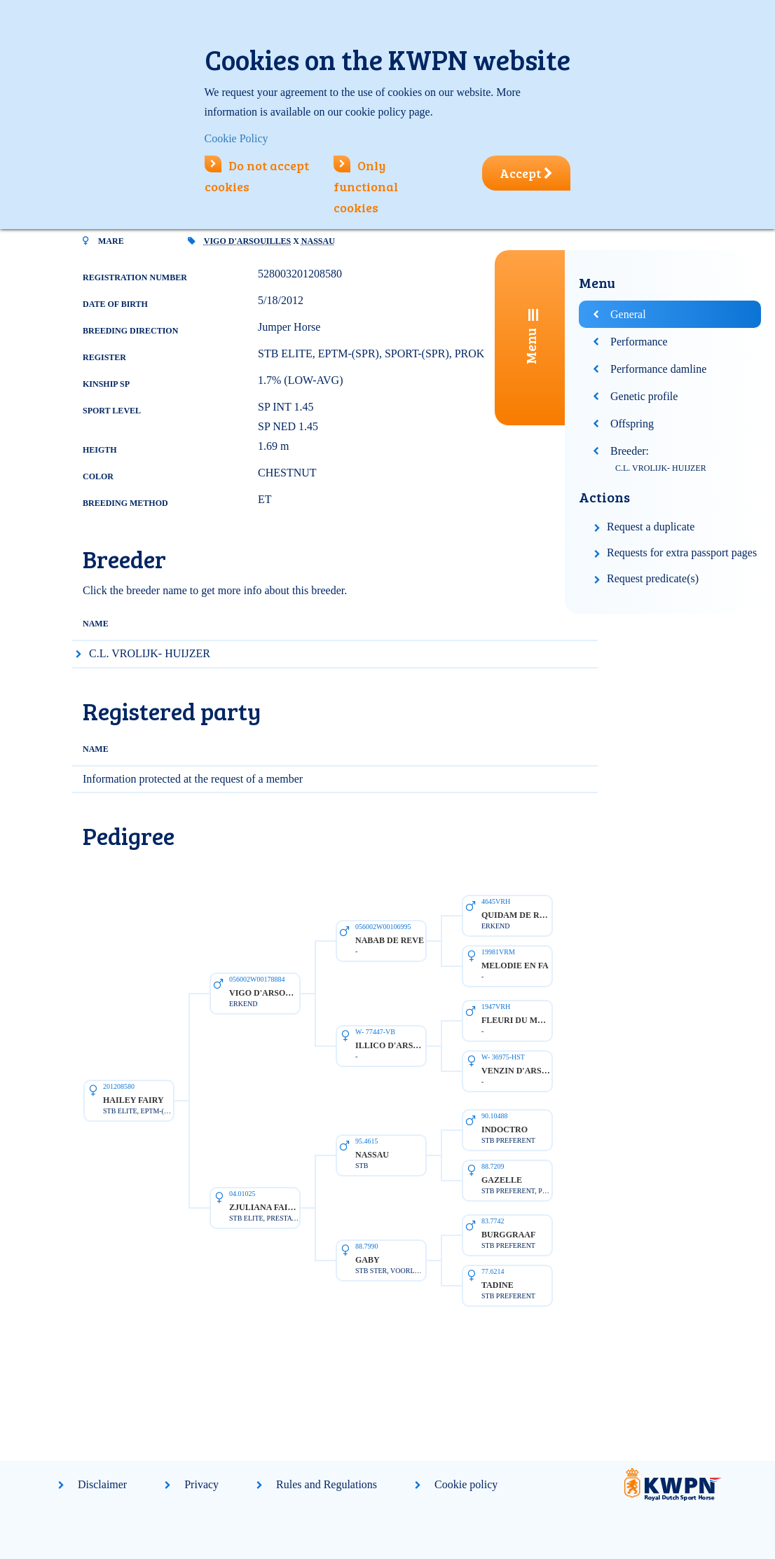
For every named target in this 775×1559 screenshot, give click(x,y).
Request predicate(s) (653, 578)
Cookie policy (466, 1484)
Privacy (201, 1484)
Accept (526, 173)
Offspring (632, 424)
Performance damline (658, 369)
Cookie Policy (236, 138)
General (628, 314)
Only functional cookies (366, 186)
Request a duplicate (650, 527)
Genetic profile (644, 396)
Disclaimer (102, 1484)
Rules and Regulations (326, 1484)
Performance (639, 342)
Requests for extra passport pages (682, 552)
